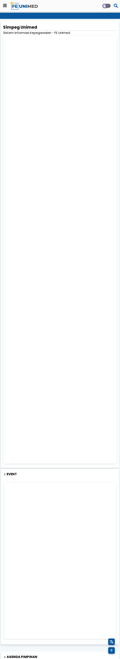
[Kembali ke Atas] (111, 650)
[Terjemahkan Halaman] (111, 641)
